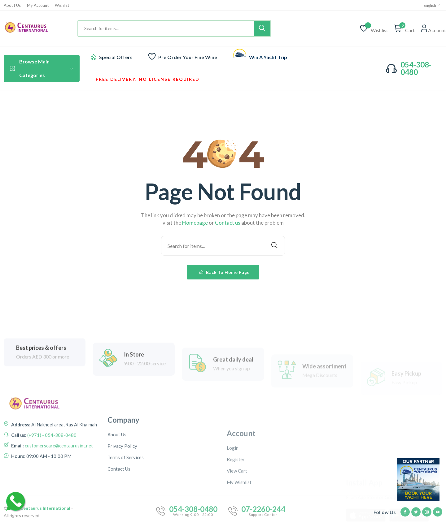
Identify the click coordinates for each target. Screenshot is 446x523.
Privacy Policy (122, 481)
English (432, 5)
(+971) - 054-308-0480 (51, 453)
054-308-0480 (415, 68)
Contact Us (118, 504)
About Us (12, 5)
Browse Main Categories (41, 68)
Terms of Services (125, 492)
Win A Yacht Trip (268, 57)
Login (232, 488)
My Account (38, 5)
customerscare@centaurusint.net (58, 463)
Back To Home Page (224, 272)
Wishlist (62, 5)
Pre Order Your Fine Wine (187, 57)
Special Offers (116, 57)
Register (236, 499)
